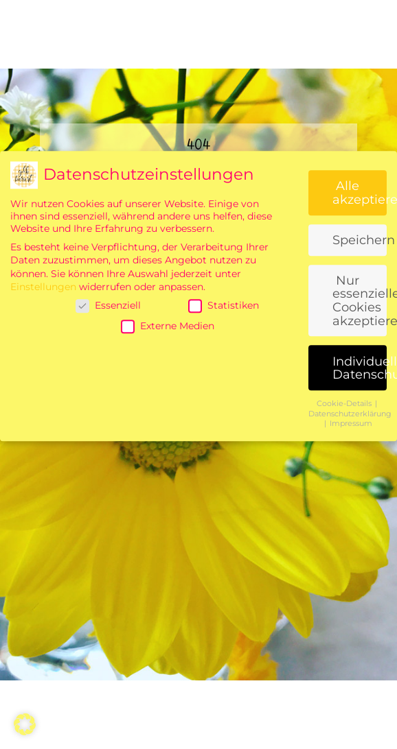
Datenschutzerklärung (350, 553)
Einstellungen (43, 426)
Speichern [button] (359, 379)
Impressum (351, 562)
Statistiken (223, 444)
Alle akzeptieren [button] (359, 332)
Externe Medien (167, 465)
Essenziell (108, 444)
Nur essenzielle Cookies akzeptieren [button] (359, 439)
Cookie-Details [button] (345, 542)
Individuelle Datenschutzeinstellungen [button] (359, 507)
